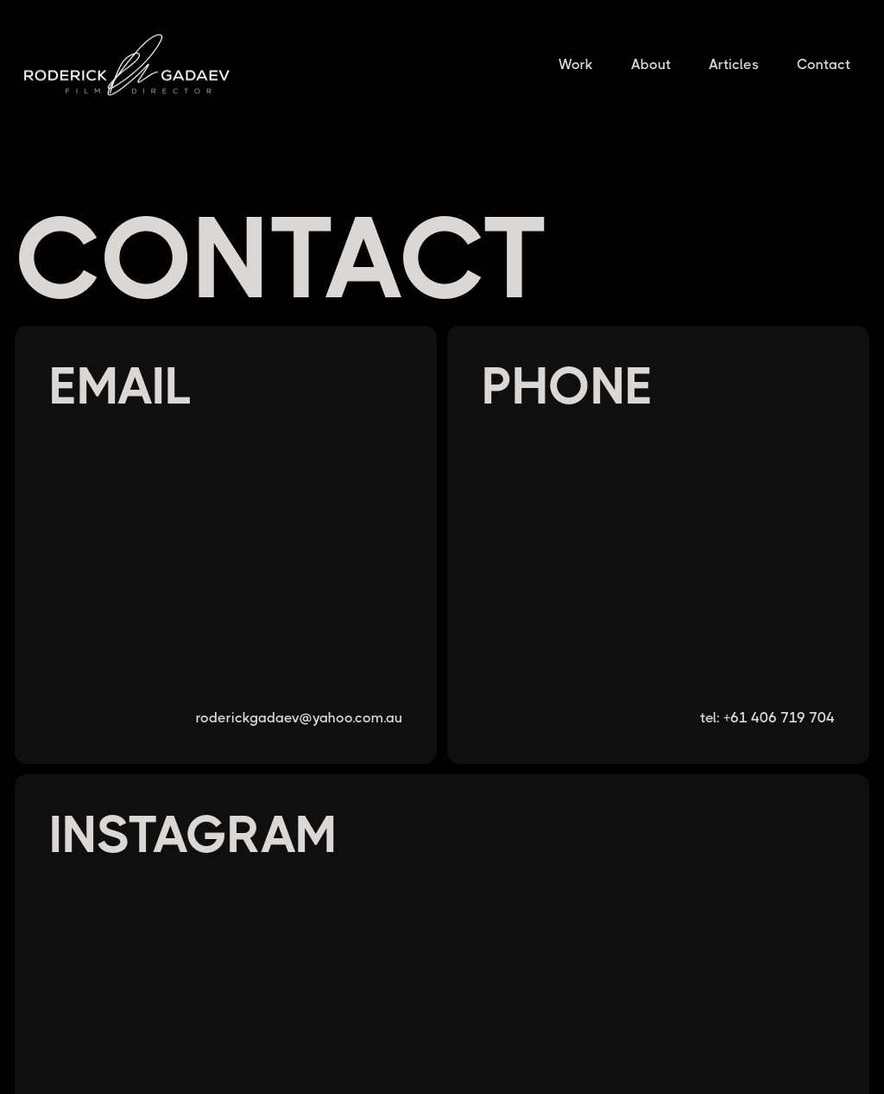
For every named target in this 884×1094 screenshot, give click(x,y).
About (651, 64)
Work (576, 64)
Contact (823, 64)
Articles (734, 64)
